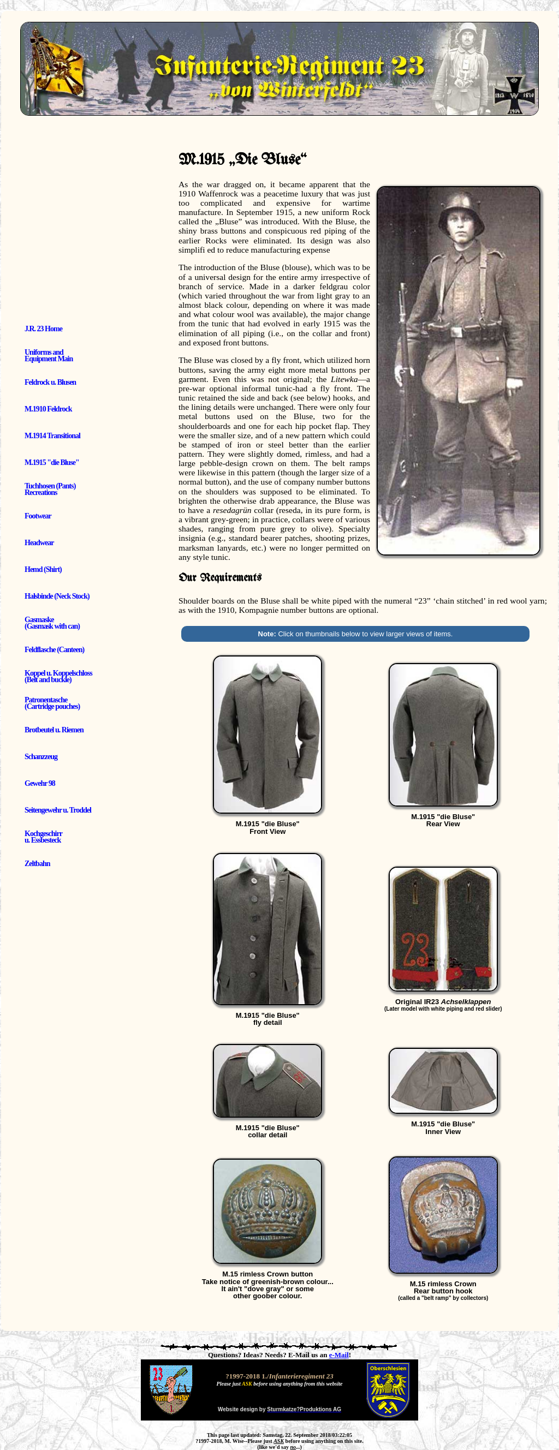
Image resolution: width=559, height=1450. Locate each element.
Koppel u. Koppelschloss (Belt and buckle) (58, 676)
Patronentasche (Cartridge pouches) (52, 703)
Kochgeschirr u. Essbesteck (43, 837)
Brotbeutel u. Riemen (54, 730)
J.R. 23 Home (43, 329)
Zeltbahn (37, 864)
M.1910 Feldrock (48, 409)
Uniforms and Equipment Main (49, 355)
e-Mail (339, 1355)
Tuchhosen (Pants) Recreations (50, 489)
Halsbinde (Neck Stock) (57, 596)
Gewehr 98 (40, 783)
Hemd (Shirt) (43, 569)
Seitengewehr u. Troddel (58, 810)
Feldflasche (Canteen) (54, 650)
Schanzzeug (41, 757)
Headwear (39, 543)
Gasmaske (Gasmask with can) (52, 623)
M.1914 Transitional (52, 436)
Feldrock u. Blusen (50, 382)
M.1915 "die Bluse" (52, 462)
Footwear (38, 516)
